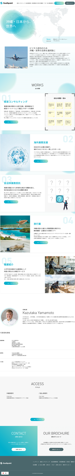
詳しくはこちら (11, 122)
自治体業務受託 (28, 3)
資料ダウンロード (70, 3)
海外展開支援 (34, 3)
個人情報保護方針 (50, 3)
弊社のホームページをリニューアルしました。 (60, 39)
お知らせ (48, 465)
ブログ (52, 465)
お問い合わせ (59, 3)
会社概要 (35, 465)
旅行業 (38, 3)
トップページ (36, 461)
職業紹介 (42, 3)
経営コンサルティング (21, 3)
